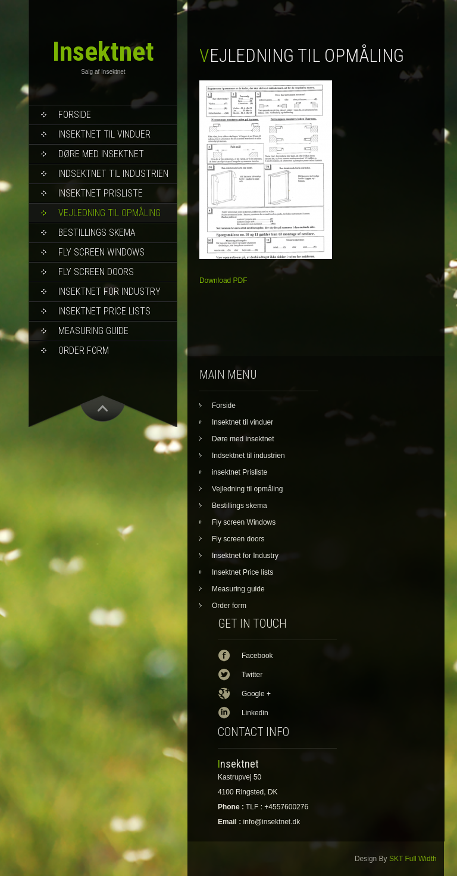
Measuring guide (93, 330)
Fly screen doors (96, 272)
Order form (83, 350)
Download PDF (223, 280)
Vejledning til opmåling (109, 213)
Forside (74, 114)
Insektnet (103, 51)
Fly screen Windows (101, 252)
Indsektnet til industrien (113, 173)
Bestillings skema (97, 232)
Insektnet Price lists (104, 311)
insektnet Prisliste (100, 193)
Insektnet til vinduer (104, 134)
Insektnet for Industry (109, 291)
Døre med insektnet (101, 154)
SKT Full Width (413, 859)
